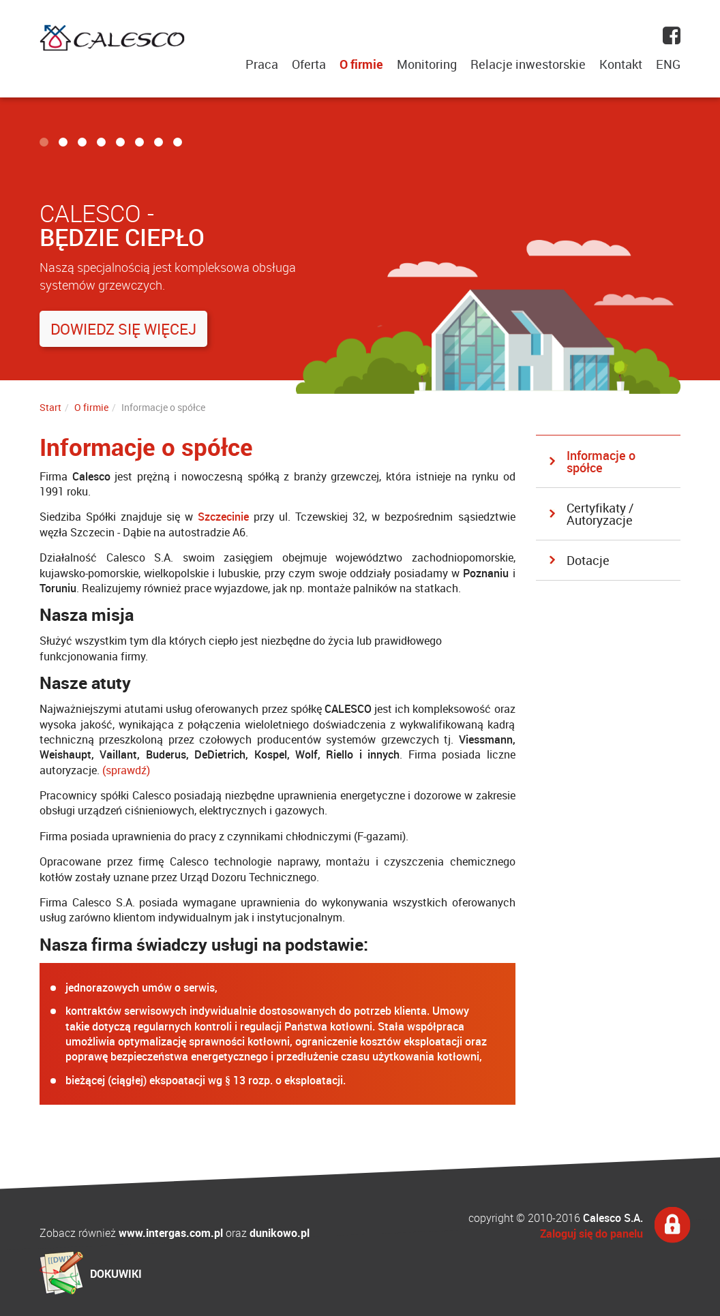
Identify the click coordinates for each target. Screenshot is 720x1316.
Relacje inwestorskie (528, 64)
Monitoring (427, 64)
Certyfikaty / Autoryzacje (600, 514)
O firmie (361, 64)
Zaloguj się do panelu (591, 1233)
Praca (261, 64)
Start (50, 407)
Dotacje (588, 560)
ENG (668, 64)
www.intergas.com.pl (171, 1232)
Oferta (309, 64)
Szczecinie (223, 516)
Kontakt (620, 64)
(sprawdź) (126, 770)
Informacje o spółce (601, 461)
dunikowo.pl (280, 1232)
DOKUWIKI (116, 1273)
